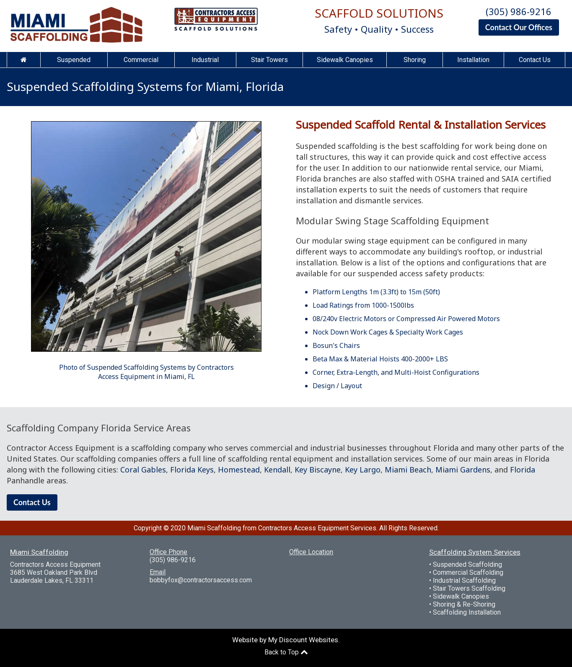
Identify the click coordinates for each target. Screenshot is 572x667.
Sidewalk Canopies (345, 60)
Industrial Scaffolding (464, 580)
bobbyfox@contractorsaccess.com (201, 580)
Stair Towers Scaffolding (469, 588)
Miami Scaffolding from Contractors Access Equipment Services (281, 528)
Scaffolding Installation (467, 612)
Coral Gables (143, 470)
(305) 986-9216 (518, 11)
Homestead (239, 470)
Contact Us (535, 60)
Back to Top (286, 652)
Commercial (141, 60)
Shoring (415, 60)
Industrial (205, 60)
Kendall (277, 470)
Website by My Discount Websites (285, 640)
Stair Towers (269, 60)
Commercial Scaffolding (468, 572)
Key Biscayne (318, 470)
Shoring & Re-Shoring (464, 604)
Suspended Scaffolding (467, 564)
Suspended (74, 60)
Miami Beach (408, 470)
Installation (473, 60)
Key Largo (362, 470)
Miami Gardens (462, 470)
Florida (522, 470)
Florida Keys (192, 470)
